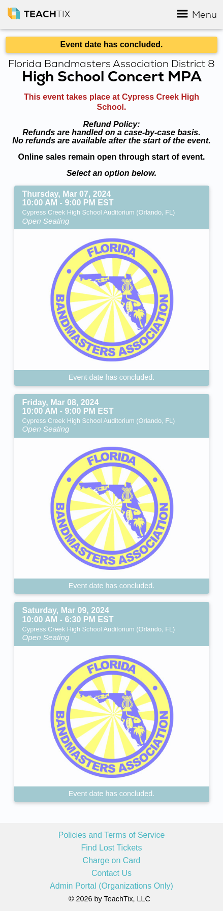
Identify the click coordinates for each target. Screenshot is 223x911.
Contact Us (111, 873)
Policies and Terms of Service (111, 835)
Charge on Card (112, 861)
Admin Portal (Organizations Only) (111, 886)
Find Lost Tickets (111, 848)
